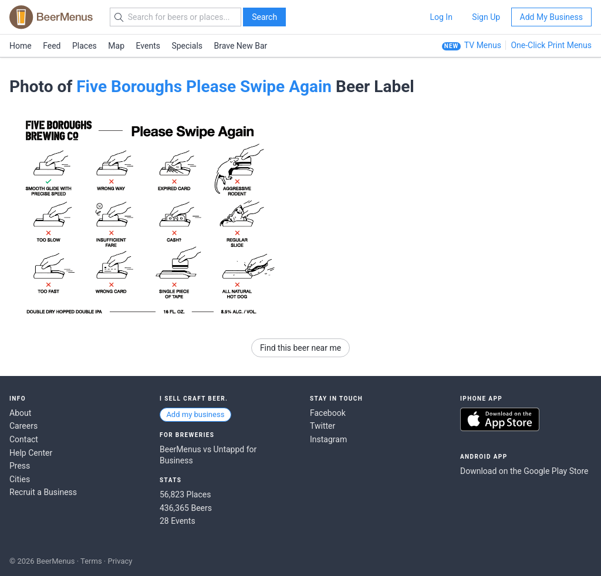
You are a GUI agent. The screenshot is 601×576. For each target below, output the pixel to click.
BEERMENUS (51, 17)
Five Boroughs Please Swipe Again (204, 86)
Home (20, 45)
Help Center (30, 453)
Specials (186, 45)
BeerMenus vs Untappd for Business (208, 455)
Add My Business (551, 17)
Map (116, 45)
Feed (51, 45)
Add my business (195, 414)
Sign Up (486, 17)
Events (148, 45)
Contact (23, 439)
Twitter (322, 426)
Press (19, 465)
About (20, 413)
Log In (441, 17)
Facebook (328, 413)
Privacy (119, 561)
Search (264, 17)
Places (84, 45)
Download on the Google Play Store (524, 471)
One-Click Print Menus (551, 45)
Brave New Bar (241, 45)
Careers (23, 426)
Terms (91, 561)
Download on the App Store (499, 419)
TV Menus (482, 45)
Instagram (328, 439)
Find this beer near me (300, 348)
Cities (19, 479)
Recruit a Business (43, 492)
